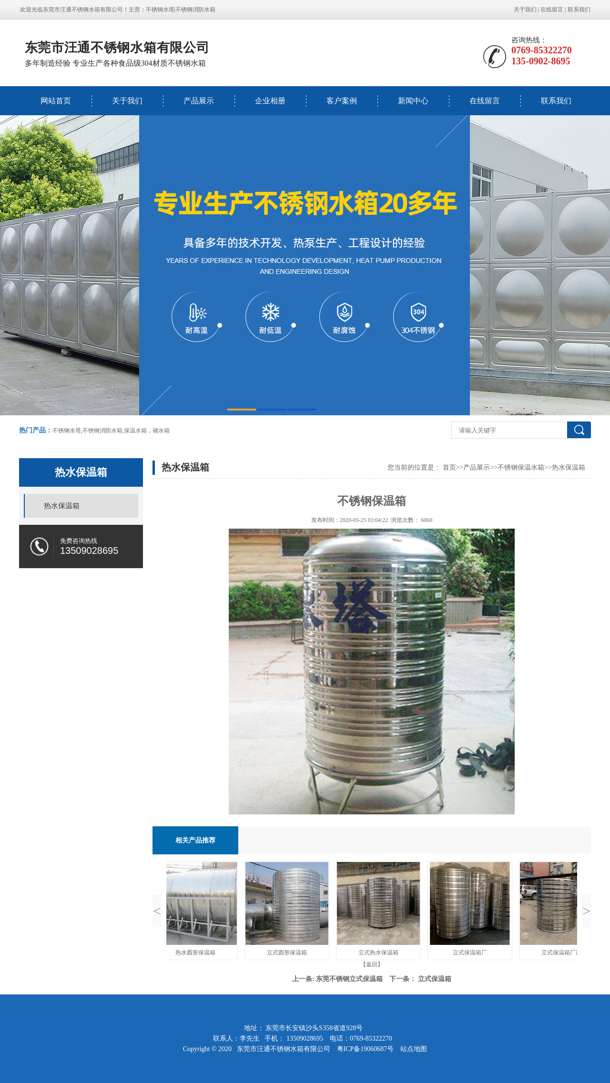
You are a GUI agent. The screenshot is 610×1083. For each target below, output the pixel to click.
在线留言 (551, 9)
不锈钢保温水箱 (521, 467)
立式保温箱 (434, 979)
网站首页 (56, 101)
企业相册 (270, 101)
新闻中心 (413, 101)
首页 (449, 467)
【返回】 (371, 964)
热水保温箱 (62, 506)
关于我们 (525, 9)
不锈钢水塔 (160, 9)
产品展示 (198, 101)
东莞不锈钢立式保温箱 (349, 979)
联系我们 (579, 9)
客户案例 (341, 101)
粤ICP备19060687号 (366, 1049)
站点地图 (413, 1049)
